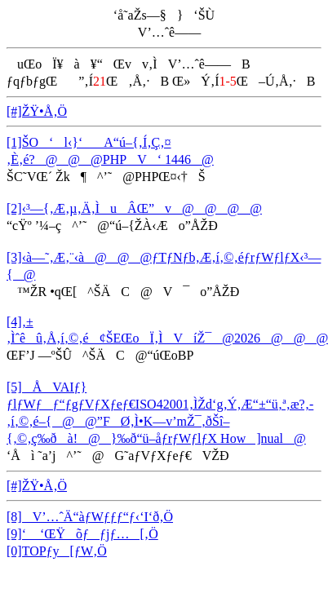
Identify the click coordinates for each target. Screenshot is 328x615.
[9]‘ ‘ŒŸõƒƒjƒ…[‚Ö (82, 534)
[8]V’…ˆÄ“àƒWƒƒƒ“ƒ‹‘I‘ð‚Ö (90, 517)
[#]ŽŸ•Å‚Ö (37, 111)
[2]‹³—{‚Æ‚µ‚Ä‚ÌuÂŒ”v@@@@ (134, 208)
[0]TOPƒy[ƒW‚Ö (57, 551)
